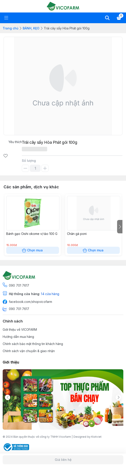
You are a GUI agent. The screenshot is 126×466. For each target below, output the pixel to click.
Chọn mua (32, 250)
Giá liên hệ (63, 459)
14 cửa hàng (50, 294)
